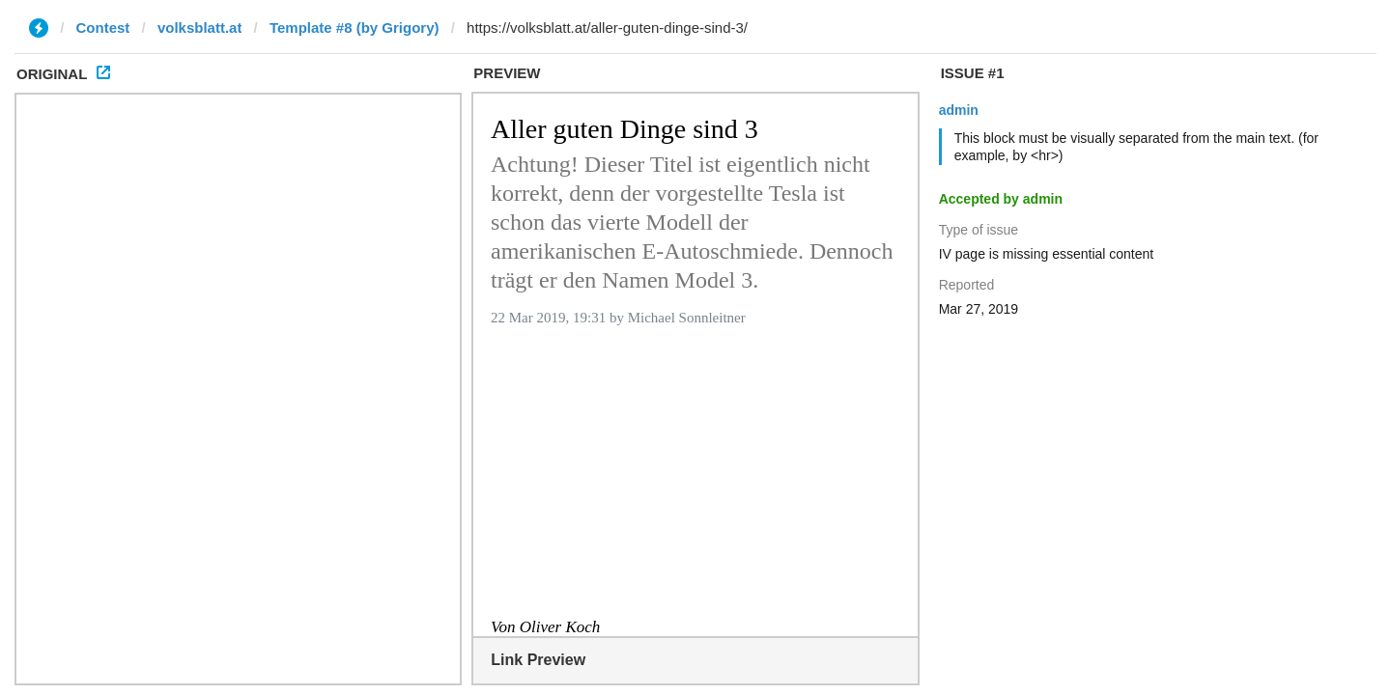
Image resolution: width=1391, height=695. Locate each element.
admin (959, 110)
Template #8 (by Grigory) (355, 27)
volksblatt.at (199, 27)
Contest (103, 27)
